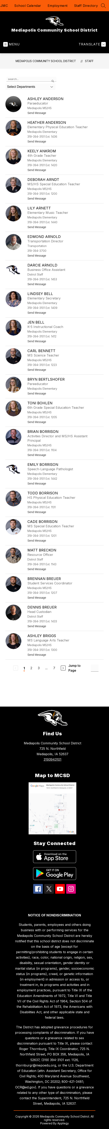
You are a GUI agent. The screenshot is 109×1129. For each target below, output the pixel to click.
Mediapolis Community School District (46, 61)
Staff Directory (86, 6)
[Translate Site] (92, 44)
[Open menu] (11, 44)
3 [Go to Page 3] (39, 668)
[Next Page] (63, 668)
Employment (58, 6)
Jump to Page (74, 668)
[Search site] (103, 5)
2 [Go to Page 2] (31, 668)
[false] (31, 79)
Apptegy (63, 1123)
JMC (4, 6)
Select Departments (21, 86)
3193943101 (52, 759)
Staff (89, 61)
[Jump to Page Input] (95, 668)
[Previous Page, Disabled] (15, 668)
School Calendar (27, 6)
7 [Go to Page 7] (54, 668)
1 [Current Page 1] (24, 668)
